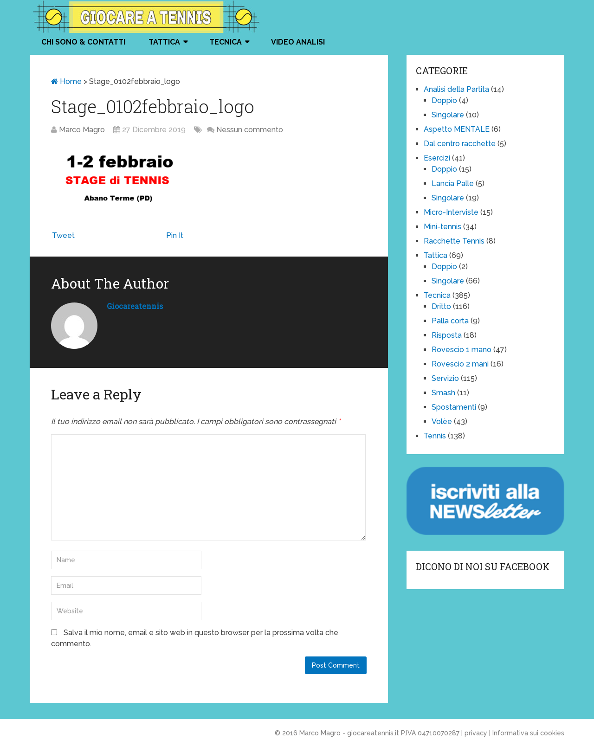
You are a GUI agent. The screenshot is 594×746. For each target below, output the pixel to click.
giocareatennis (135, 306)
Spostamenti (454, 407)
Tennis (435, 435)
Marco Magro (82, 129)
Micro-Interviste (451, 212)
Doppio (444, 100)
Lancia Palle (453, 183)
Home (66, 81)
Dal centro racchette (460, 143)
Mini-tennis (442, 226)
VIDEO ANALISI (298, 42)
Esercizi (437, 158)
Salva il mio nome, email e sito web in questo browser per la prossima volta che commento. (194, 638)
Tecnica (225, 42)
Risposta (447, 335)
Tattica (164, 42)
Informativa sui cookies (528, 733)
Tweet (63, 235)
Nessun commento (249, 129)
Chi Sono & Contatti (83, 42)
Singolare (448, 114)
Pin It (174, 235)
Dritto (441, 306)
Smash (443, 392)
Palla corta (450, 320)
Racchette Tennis (454, 241)
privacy (476, 733)
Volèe (442, 421)
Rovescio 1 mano (461, 349)
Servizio (445, 378)
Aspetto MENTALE (457, 129)
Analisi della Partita (456, 89)
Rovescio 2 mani (460, 364)
